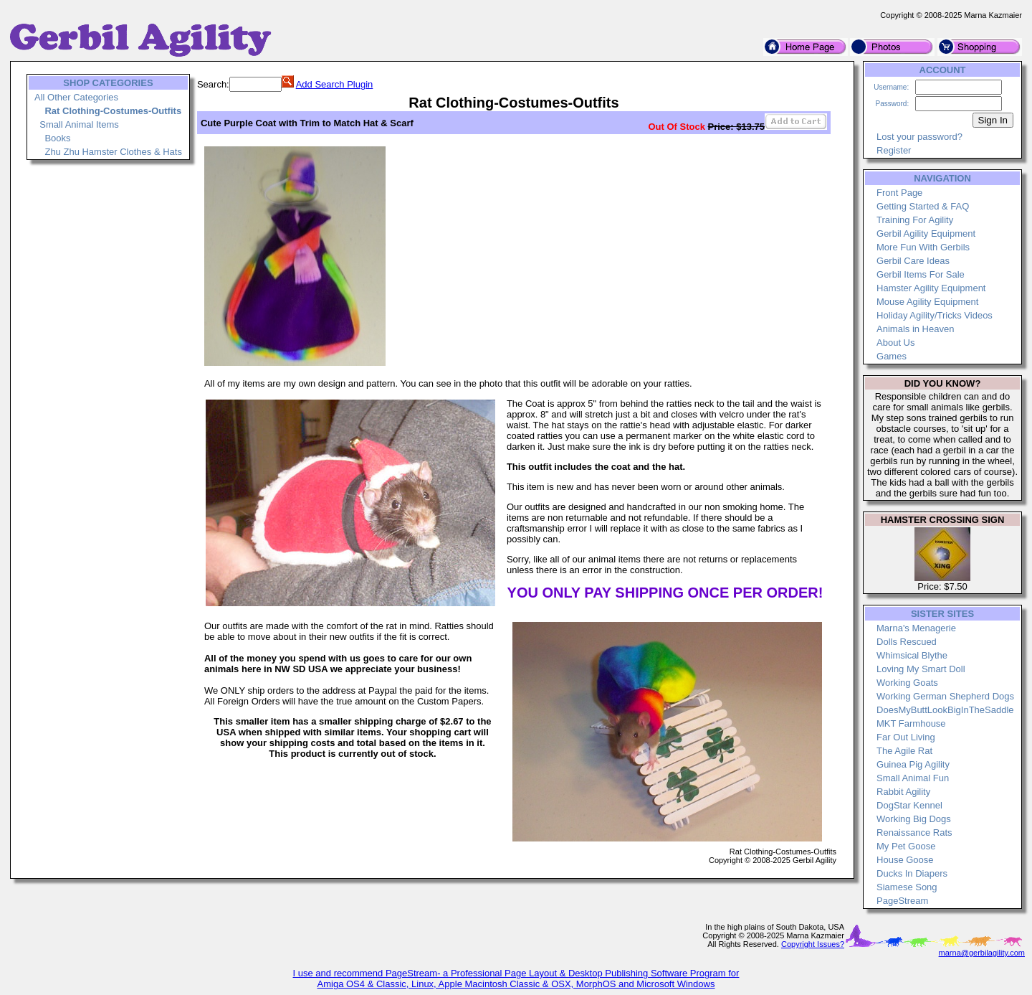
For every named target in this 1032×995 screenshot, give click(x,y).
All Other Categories (76, 97)
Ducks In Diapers (911, 873)
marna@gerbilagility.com (982, 952)
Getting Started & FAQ (922, 206)
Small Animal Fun (912, 778)
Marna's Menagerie (916, 628)
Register (893, 150)
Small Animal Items (79, 124)
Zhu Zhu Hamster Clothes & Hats (112, 151)
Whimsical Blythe (911, 655)
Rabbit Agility (903, 791)
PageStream (902, 900)
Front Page (899, 192)
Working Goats (907, 682)
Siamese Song (906, 887)
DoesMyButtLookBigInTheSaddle (945, 709)
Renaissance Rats (914, 832)
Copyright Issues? (812, 944)
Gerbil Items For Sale (920, 274)
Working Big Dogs (913, 819)
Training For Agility (914, 219)
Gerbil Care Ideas (913, 260)
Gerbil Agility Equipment (925, 233)
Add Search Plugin (334, 84)
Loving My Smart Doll (920, 669)
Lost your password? (919, 136)
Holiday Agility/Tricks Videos (934, 315)
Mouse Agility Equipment (927, 301)
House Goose (905, 859)
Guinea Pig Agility (913, 764)
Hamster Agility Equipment (930, 288)
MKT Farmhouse (911, 723)
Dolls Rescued (906, 641)
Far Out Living (905, 737)
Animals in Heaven (915, 329)
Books (57, 138)
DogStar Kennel (909, 805)
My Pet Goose (905, 846)
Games (891, 356)
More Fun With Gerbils (923, 247)
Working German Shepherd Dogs (945, 696)
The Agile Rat (904, 750)
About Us (895, 342)
